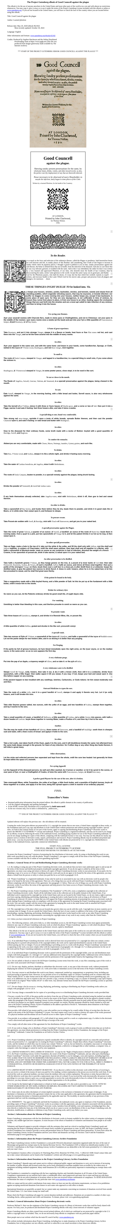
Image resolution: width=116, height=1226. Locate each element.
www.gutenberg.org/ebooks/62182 (42, 36)
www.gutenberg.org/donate (65, 1179)
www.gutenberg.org (14, 10)
